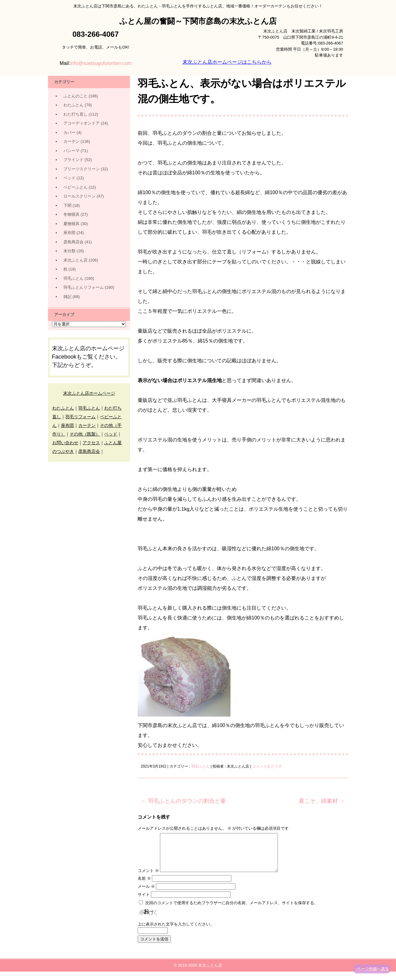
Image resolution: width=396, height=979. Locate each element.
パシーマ (71, 150)
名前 (144, 885)
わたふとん (73, 105)
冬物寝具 (71, 214)
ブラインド (73, 159)
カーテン (71, 141)
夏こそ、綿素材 (322, 801)
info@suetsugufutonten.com (101, 63)
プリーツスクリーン (81, 169)
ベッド (69, 178)
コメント (148, 878)
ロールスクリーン (79, 196)
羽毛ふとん (200, 766)
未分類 (69, 251)
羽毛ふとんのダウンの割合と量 (183, 801)
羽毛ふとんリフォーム (83, 287)
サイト (144, 902)
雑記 (67, 296)
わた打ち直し (75, 114)
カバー (69, 132)
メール (146, 894)
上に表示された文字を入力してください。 (176, 931)
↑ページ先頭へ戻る (372, 969)
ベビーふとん (75, 187)
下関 (67, 205)
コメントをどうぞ (267, 766)
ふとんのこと (75, 96)
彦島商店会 (73, 242)
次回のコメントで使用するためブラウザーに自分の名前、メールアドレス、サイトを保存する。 (231, 910)
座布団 (69, 232)
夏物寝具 (71, 223)
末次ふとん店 (75, 260)
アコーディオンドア (81, 123)
